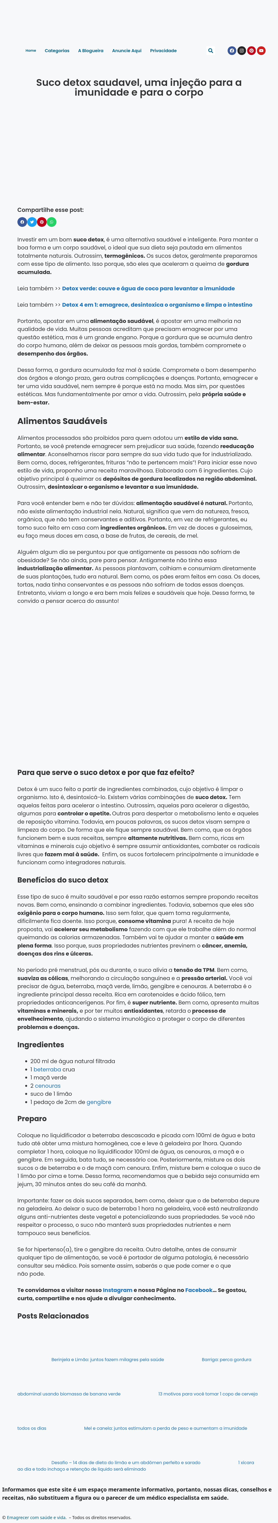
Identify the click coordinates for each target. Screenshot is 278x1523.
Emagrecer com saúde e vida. (37, 1517)
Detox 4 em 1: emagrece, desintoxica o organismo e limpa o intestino (157, 305)
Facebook (198, 1290)
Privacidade (163, 51)
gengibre (99, 1102)
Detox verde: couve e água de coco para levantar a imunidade (148, 288)
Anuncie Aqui (126, 51)
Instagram (117, 1290)
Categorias (57, 51)
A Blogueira (91, 51)
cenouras (48, 1086)
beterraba (47, 1069)
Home (31, 50)
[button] (210, 50)
